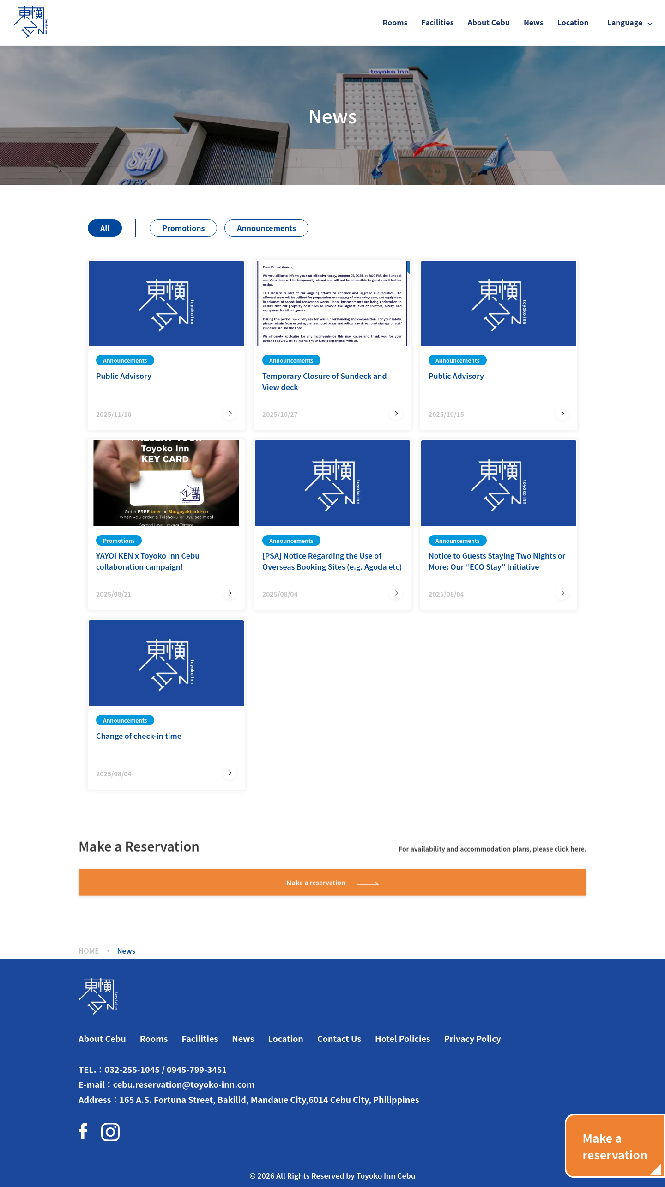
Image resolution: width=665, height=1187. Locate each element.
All (104, 227)
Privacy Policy (472, 1038)
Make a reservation (332, 883)
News (534, 22)
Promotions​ (183, 227)
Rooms (395, 22)
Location (573, 22)
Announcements (266, 227)
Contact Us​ (339, 1038)
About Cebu (489, 22)
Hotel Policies (402, 1038)
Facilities (438, 22)
